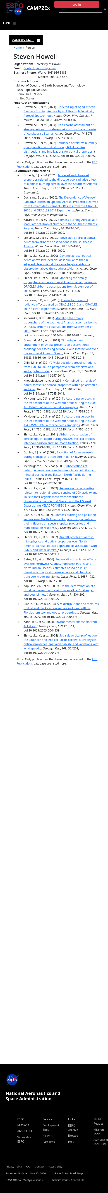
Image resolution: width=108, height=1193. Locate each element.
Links (71, 1119)
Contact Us (77, 1180)
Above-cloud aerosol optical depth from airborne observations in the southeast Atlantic (60, 242)
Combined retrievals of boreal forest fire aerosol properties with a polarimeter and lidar (60, 385)
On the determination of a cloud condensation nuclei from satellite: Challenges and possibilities (60, 590)
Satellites (49, 1142)
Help (71, 1142)
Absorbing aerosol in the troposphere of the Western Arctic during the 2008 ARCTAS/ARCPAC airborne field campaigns (60, 420)
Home (18, 48)
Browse (73, 1136)
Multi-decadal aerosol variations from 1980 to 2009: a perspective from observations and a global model (60, 367)
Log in (77, 4)
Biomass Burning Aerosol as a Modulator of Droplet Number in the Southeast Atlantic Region (61, 224)
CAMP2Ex (38, 7)
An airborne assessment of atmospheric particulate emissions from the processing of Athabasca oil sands (61, 129)
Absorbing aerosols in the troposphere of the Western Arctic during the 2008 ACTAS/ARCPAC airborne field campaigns (60, 403)
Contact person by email (40, 68)
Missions (23, 1125)
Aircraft (47, 1136)
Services (48, 1119)
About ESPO (25, 1131)
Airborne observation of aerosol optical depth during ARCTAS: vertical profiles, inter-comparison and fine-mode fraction (60, 438)
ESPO (21, 1119)
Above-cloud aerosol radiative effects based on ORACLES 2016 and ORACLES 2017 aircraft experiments (60, 304)
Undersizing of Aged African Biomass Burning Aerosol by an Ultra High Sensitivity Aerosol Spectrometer (59, 111)
